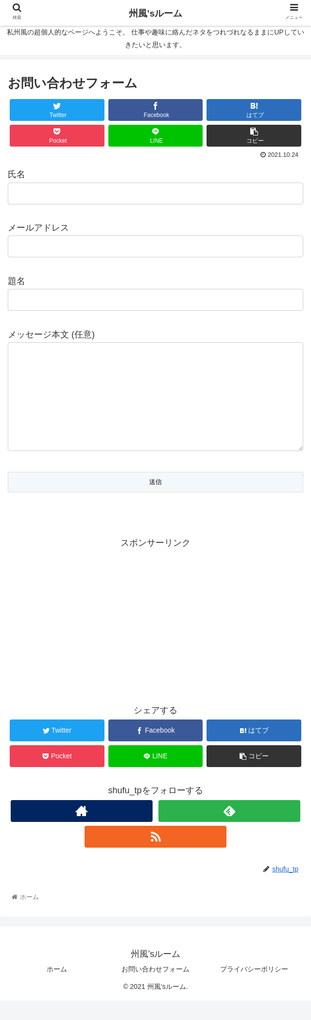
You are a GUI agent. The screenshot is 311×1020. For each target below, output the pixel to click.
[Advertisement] (155, 638)
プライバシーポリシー (254, 988)
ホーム (57, 988)
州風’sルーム (156, 13)
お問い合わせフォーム (155, 988)
